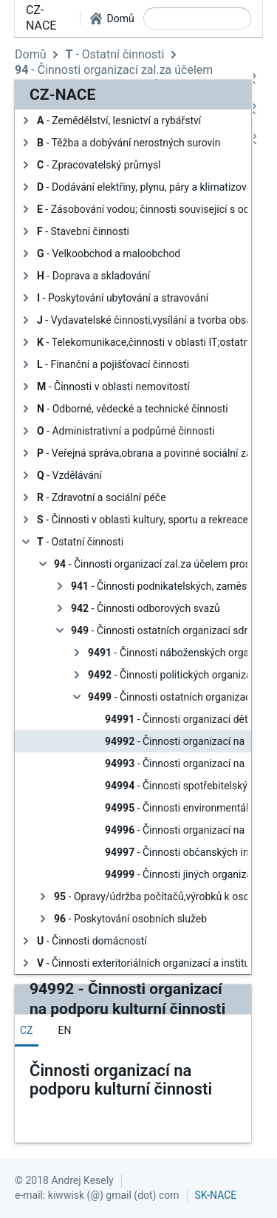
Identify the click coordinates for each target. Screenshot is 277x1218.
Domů (30, 54)
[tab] (26, 1030)
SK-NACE (216, 1195)
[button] (111, 18)
